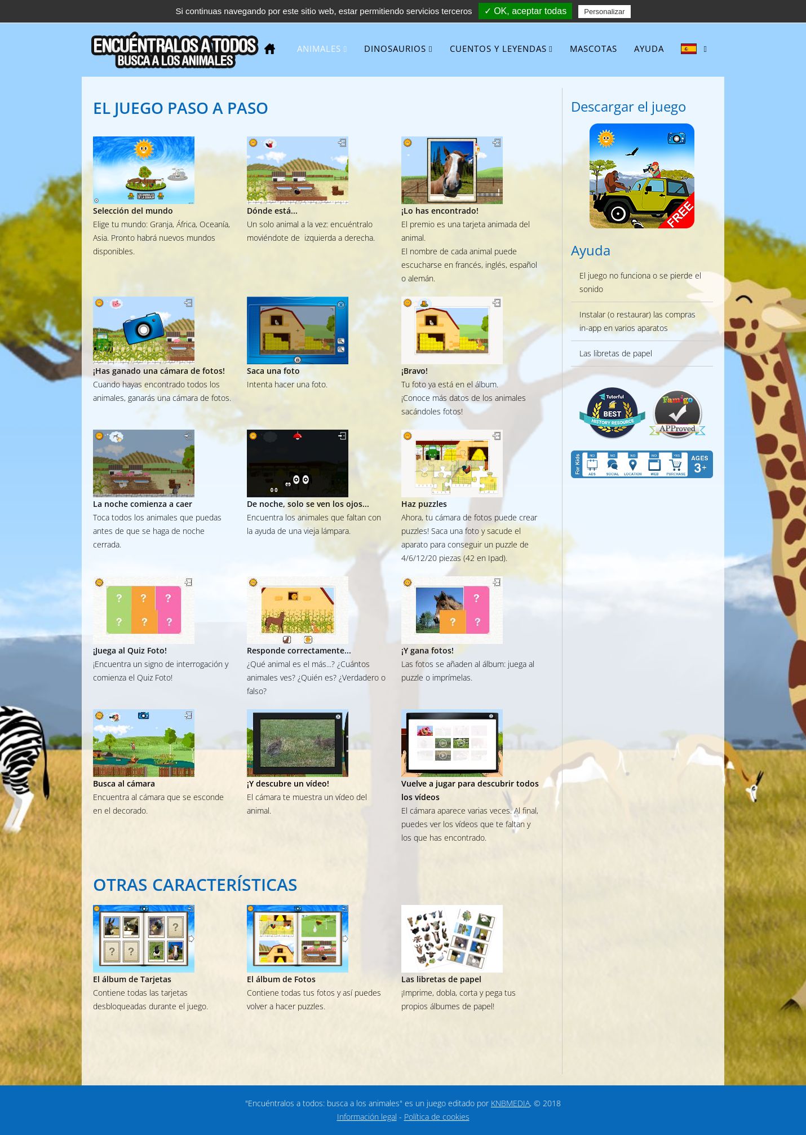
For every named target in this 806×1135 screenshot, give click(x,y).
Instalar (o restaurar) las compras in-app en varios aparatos (637, 321)
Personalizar (604, 11)
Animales (319, 48)
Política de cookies (437, 1116)
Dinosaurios (395, 48)
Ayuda (649, 48)
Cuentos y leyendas (498, 48)
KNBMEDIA (510, 1103)
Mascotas (593, 48)
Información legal (367, 1116)
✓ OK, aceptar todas (525, 11)
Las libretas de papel (615, 353)
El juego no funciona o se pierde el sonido (640, 282)
